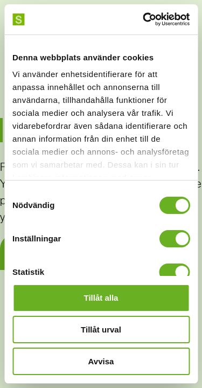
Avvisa (101, 361)
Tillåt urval (101, 329)
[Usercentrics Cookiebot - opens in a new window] (144, 19)
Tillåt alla (101, 297)
